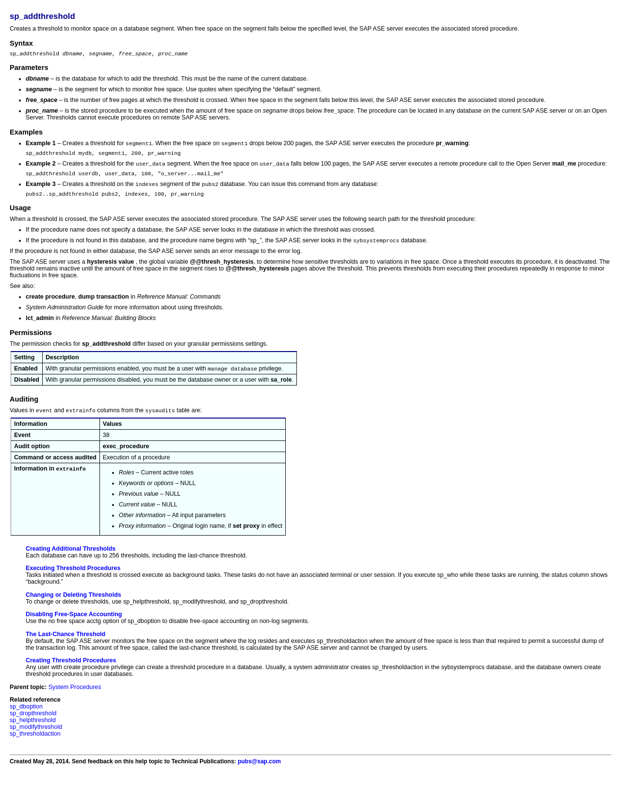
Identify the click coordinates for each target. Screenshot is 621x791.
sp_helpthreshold (33, 728)
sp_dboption (26, 715)
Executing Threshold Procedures (73, 576)
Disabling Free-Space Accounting (74, 623)
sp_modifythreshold (36, 735)
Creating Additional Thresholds (70, 557)
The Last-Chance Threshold (65, 643)
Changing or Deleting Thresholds (73, 603)
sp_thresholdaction (35, 742)
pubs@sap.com (259, 770)
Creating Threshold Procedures (71, 669)
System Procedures (75, 695)
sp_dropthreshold (33, 722)
